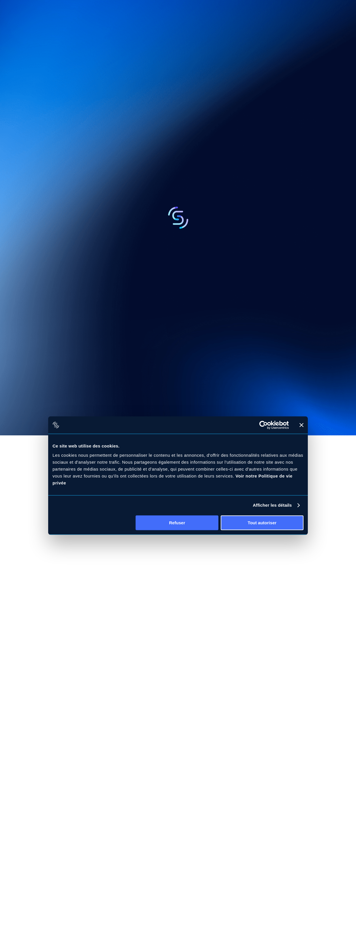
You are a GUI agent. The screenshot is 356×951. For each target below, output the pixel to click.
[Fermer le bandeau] (301, 425)
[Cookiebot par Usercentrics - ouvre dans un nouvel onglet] (263, 425)
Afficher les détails (272, 505)
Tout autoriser (262, 522)
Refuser (177, 522)
